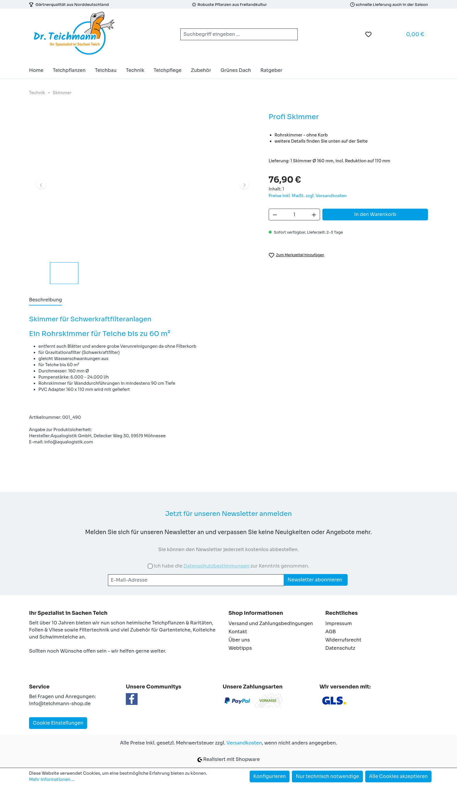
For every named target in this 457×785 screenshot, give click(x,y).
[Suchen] (291, 34)
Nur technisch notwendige (327, 776)
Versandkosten (244, 743)
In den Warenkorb (375, 214)
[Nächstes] (244, 184)
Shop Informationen (256, 613)
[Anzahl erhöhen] (314, 214)
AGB (330, 632)
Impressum (338, 623)
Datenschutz (340, 648)
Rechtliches (341, 613)
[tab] (45, 300)
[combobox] (232, 34)
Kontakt (238, 632)
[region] (143, 197)
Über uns (239, 640)
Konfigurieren (269, 776)
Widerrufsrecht (343, 640)
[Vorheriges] (41, 184)
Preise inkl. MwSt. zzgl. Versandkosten (308, 195)
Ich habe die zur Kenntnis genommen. (231, 566)
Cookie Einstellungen (58, 723)
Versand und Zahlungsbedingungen (271, 623)
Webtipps (240, 648)
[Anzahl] (294, 214)
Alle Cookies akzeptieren (398, 776)
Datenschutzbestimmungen (216, 566)
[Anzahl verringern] (275, 214)
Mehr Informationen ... (52, 779)
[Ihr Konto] (383, 34)
